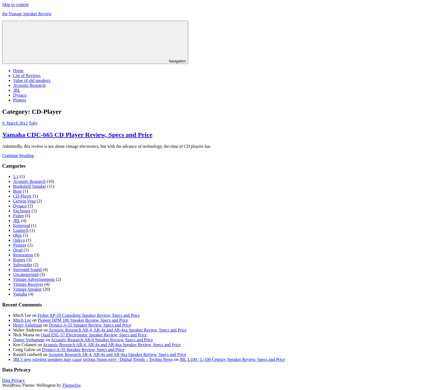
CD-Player (22, 196)
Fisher (18, 215)
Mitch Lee (22, 320)
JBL (16, 90)
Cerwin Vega (24, 201)
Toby (33, 123)
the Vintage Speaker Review (26, 13)
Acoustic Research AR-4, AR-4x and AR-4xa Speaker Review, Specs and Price (118, 330)
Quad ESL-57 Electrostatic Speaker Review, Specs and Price (94, 335)
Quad (18, 250)
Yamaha (20, 294)
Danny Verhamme (29, 339)
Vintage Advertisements (34, 279)
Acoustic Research (29, 85)
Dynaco (20, 95)
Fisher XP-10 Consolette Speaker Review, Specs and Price (89, 315)
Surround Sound (27, 269)
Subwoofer (22, 264)
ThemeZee (71, 385)
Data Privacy (13, 380)
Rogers (19, 259)
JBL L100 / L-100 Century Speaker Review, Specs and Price (232, 359)
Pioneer (19, 100)
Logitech (21, 230)
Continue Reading (18, 155)
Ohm (17, 235)
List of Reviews (27, 75)
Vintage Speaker (27, 289)
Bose (17, 191)
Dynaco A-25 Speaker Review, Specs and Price (90, 325)
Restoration (23, 255)
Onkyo (19, 240)
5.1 (16, 176)
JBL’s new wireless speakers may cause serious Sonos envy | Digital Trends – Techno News (93, 359)
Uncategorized (25, 274)
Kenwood (21, 225)
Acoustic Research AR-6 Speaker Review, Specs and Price (102, 339)
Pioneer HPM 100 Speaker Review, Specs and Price (83, 320)
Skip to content (15, 4)
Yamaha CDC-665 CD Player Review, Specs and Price (77, 134)
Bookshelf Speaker (29, 186)
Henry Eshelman (27, 325)
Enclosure (21, 210)
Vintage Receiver (28, 284)
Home (18, 70)
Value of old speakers (31, 80)
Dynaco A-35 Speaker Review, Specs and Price (83, 349)
